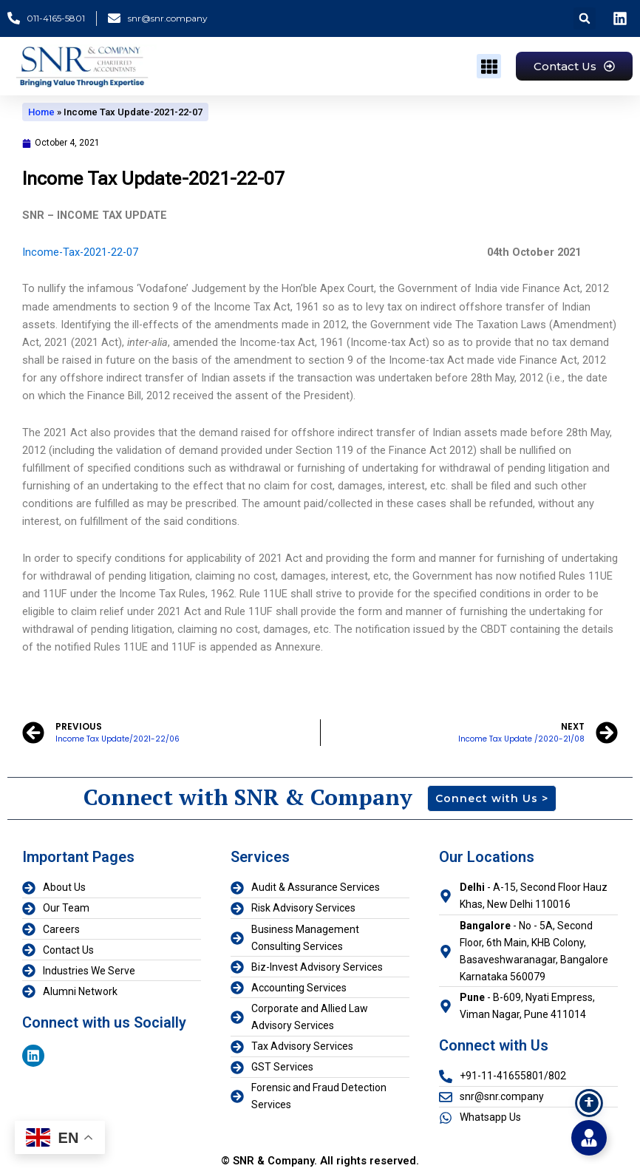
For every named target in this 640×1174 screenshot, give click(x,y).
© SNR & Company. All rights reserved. (320, 1160)
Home (41, 112)
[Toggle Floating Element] (589, 1138)
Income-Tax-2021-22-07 (81, 252)
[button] (584, 18)
